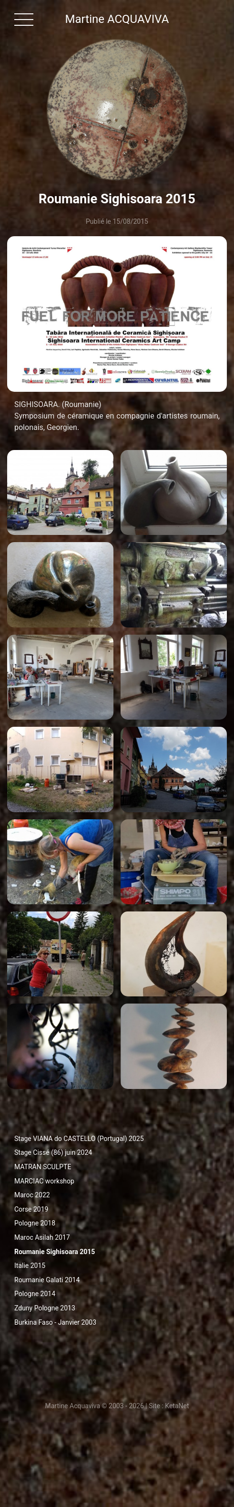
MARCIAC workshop (44, 1181)
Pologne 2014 (34, 1294)
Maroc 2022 (32, 1195)
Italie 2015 (29, 1265)
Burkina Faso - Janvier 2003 (55, 1322)
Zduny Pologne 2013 (44, 1308)
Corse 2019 (31, 1209)
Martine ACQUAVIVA (117, 19)
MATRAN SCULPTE (42, 1167)
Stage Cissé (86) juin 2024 (53, 1152)
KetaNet (177, 1406)
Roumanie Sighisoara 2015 (54, 1252)
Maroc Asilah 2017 (42, 1237)
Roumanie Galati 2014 (47, 1280)
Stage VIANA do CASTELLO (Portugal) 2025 (79, 1138)
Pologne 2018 (34, 1223)
